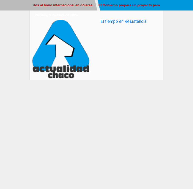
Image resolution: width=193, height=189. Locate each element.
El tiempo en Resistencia (123, 21)
